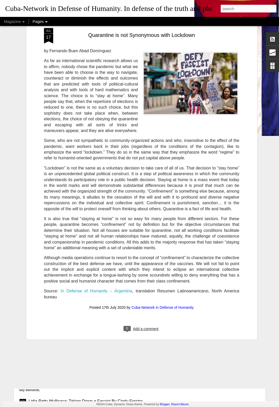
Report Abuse (180, 404)
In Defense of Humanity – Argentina (96, 245)
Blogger (164, 404)
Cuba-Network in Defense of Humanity (163, 262)
